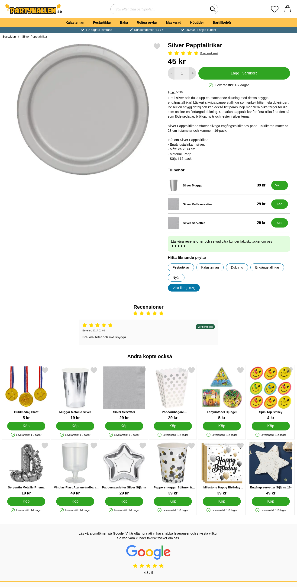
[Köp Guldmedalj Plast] (26, 426)
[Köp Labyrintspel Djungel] (222, 426)
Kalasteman (74, 22)
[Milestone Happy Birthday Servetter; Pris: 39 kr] (222, 469)
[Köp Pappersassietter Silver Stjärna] (124, 501)
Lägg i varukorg (244, 73)
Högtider (197, 22)
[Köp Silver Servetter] (279, 223)
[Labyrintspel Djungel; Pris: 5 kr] (222, 393)
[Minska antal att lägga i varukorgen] (171, 73)
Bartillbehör (222, 22)
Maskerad (173, 22)
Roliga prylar (147, 22)
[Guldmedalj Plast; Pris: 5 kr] (26, 393)
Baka (124, 22)
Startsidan (9, 36)
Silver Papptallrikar (34, 36)
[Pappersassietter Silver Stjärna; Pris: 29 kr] (124, 469)
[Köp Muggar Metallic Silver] (75, 426)
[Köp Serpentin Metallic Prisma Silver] (26, 501)
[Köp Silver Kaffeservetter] (279, 204)
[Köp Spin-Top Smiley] (271, 426)
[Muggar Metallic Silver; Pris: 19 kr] (75, 393)
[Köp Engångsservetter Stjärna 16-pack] (271, 501)
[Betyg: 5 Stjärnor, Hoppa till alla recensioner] (229, 53)
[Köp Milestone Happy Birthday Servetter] (222, 501)
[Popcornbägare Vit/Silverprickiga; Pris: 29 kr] (173, 393)
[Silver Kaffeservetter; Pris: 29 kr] (218, 204)
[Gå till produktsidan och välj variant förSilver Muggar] (279, 185)
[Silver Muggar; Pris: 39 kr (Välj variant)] (218, 185)
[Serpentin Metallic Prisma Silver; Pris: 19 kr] (26, 469)
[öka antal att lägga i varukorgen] (192, 73)
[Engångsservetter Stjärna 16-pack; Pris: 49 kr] (271, 469)
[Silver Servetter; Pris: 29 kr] (218, 223)
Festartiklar (102, 22)
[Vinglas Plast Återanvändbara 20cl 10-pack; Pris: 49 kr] (75, 469)
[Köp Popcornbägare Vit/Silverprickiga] (173, 426)
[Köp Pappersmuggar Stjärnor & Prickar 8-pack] (173, 501)
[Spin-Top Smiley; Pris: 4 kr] (271, 393)
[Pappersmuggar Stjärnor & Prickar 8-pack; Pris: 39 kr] (173, 469)
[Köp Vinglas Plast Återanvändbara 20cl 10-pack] (75, 501)
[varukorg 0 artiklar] (287, 9)
